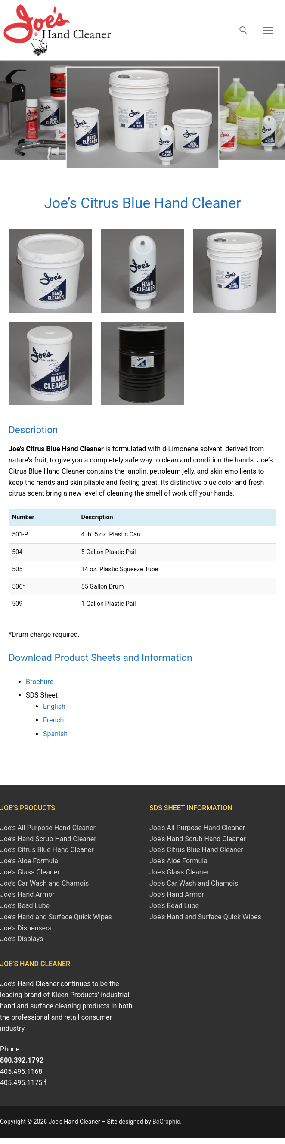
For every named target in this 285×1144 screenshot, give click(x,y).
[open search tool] (243, 30)
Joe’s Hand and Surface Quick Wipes (56, 917)
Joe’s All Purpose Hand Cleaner (48, 828)
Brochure (39, 682)
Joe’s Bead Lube (25, 906)
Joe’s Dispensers (26, 928)
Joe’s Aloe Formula (29, 861)
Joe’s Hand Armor (27, 894)
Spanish (55, 734)
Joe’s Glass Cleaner (30, 872)
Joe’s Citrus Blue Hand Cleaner (47, 850)
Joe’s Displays (21, 939)
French (53, 720)
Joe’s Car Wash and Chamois (44, 883)
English (54, 706)
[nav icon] (268, 30)
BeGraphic (166, 1121)
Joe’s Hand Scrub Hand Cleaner (48, 839)
